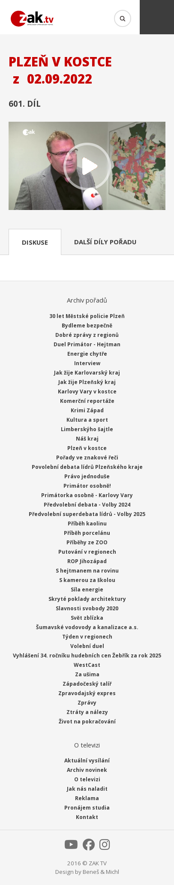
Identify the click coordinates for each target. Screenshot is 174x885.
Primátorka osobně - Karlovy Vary (87, 495)
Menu (157, 17)
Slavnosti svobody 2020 (87, 608)
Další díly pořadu (105, 241)
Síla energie (87, 589)
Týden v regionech (87, 636)
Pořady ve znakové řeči (87, 457)
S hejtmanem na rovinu (87, 570)
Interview (87, 363)
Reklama (87, 798)
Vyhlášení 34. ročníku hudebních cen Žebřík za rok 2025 (87, 655)
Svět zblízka (87, 617)
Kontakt (87, 817)
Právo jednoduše (87, 476)
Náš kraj (87, 438)
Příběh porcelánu (87, 533)
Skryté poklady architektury (87, 599)
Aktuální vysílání (87, 760)
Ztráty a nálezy (87, 712)
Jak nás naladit (87, 788)
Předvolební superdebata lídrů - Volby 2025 (87, 514)
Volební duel (87, 646)
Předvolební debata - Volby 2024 (87, 504)
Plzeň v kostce (87, 448)
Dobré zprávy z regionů (87, 335)
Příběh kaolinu (87, 523)
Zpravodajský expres (87, 693)
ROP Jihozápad (87, 561)
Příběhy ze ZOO (87, 542)
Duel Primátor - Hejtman (87, 344)
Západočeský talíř (87, 683)
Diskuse (35, 242)
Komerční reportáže (87, 401)
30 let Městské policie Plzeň (87, 316)
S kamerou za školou (87, 580)
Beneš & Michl (101, 872)
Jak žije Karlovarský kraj (87, 372)
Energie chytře (87, 353)
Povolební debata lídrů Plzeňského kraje (87, 467)
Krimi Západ (87, 410)
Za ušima (87, 674)
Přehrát (87, 167)
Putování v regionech (87, 551)
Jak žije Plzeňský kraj (87, 382)
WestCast (87, 665)
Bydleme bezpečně (87, 325)
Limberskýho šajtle (87, 429)
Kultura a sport (87, 419)
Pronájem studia (87, 807)
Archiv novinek (87, 770)
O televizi (87, 779)
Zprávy (87, 702)
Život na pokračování (87, 721)
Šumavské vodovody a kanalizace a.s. (87, 627)
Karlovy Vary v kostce (87, 391)
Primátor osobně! (87, 485)
